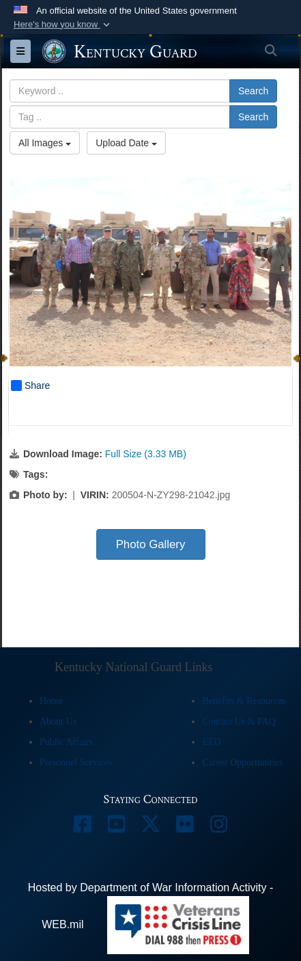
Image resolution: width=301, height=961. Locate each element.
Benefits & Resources (243, 701)
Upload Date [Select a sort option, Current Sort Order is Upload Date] (126, 142)
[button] (63, 24)
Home (51, 701)
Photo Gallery (151, 544)
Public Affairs (66, 742)
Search (253, 90)
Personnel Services (76, 762)
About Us (58, 721)
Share (30, 385)
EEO (211, 742)
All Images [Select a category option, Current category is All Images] (44, 142)
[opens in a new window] (83, 827)
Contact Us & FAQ (238, 721)
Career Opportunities (242, 762)
